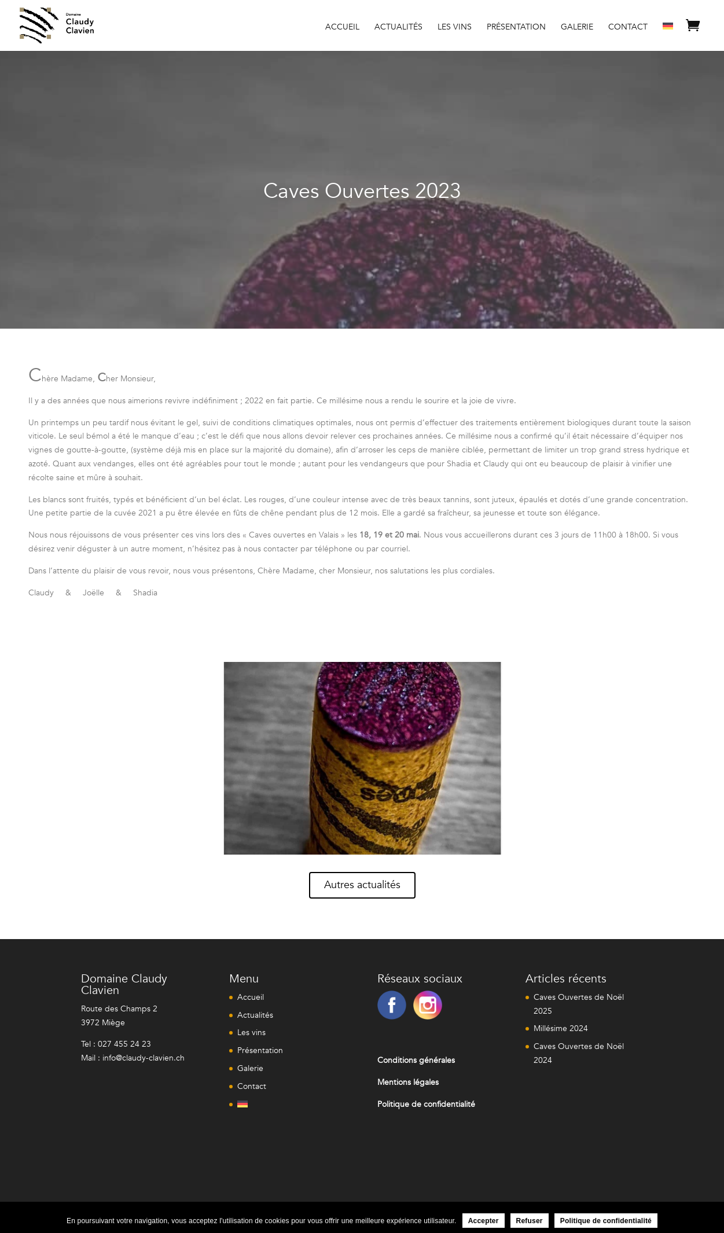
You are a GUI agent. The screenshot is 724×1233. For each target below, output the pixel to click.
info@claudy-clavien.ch (143, 1057)
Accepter (483, 1221)
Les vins (455, 27)
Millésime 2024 (561, 1028)
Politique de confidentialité (606, 1221)
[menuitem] (668, 35)
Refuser (529, 1221)
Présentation (516, 27)
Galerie (577, 27)
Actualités (398, 27)
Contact (628, 27)
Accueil (342, 27)
